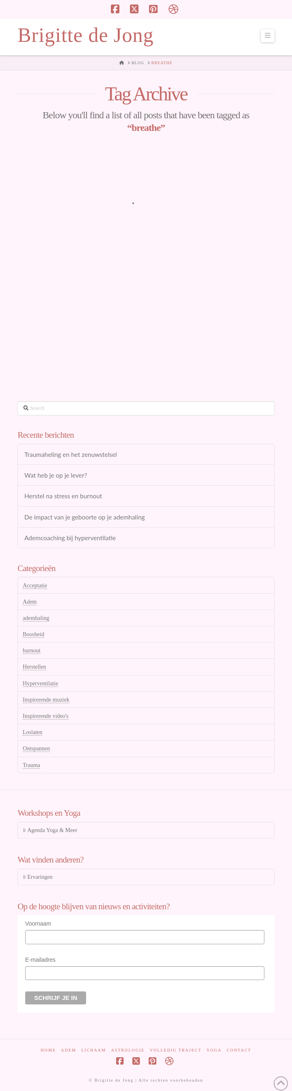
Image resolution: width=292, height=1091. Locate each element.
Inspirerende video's (46, 716)
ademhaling (36, 618)
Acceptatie (35, 585)
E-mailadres (40, 959)
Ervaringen (37, 877)
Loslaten (32, 732)
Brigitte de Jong (85, 35)
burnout (32, 651)
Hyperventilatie (40, 683)
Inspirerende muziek (46, 700)
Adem (30, 602)
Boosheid (33, 634)
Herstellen (34, 667)
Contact (239, 1050)
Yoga (214, 1050)
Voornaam (38, 923)
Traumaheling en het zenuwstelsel (70, 454)
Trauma (31, 765)
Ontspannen (36, 748)
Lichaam (93, 1050)
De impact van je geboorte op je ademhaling (84, 517)
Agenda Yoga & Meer (50, 830)
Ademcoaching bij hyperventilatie (70, 537)
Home (48, 1050)
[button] (268, 35)
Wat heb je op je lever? (55, 475)
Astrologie (128, 1050)
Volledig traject (176, 1050)
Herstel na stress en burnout (63, 496)
